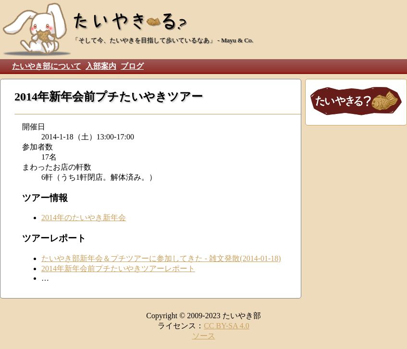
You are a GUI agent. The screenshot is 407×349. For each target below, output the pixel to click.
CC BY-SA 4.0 (226, 326)
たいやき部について (46, 66)
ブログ (132, 66)
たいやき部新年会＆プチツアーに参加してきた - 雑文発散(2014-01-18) (161, 258)
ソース (203, 336)
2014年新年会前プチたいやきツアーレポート (118, 268)
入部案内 (101, 66)
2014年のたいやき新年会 (83, 217)
